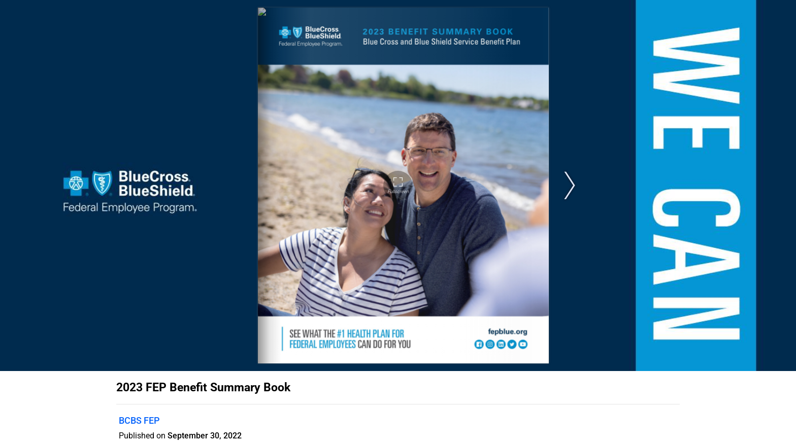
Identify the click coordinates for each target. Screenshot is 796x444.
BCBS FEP (139, 420)
